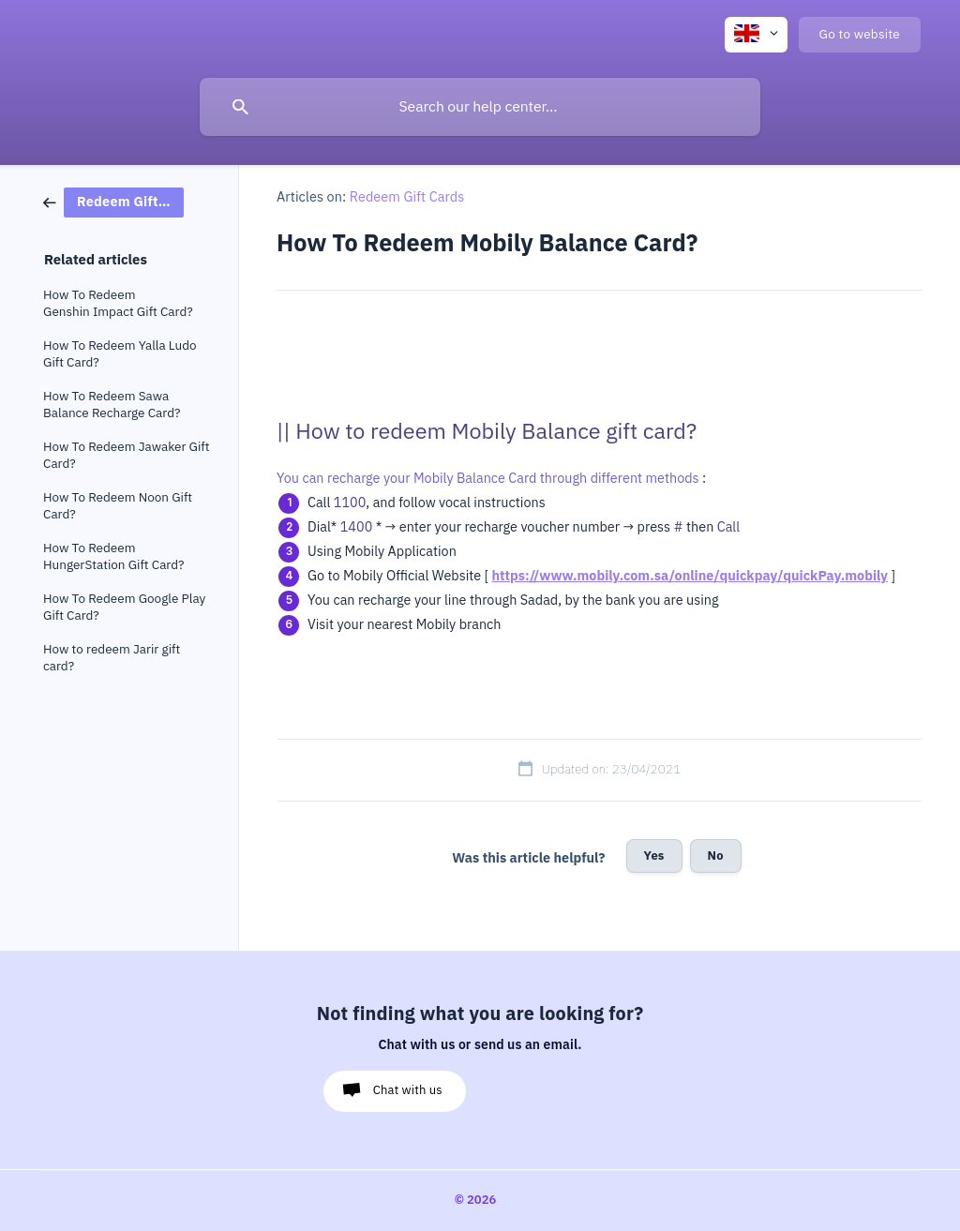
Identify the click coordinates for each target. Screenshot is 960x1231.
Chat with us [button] (407, 1090)
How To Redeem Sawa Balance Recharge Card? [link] (111, 404)
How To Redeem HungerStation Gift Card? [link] (114, 556)
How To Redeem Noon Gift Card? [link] (117, 506)
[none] (756, 35)
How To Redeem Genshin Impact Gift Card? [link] (118, 303)
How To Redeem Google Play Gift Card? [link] (124, 607)
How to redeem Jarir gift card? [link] (111, 657)
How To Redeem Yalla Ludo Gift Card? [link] (120, 354)
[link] (113, 201)
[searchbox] (480, 107)
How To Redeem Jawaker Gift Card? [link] (126, 455)
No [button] (716, 855)
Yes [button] (654, 855)
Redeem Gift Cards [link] (407, 197)
